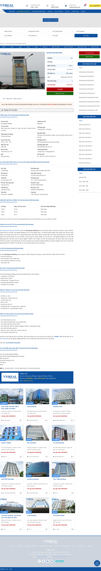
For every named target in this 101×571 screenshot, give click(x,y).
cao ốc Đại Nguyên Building (21, 368)
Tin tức (67, 11)
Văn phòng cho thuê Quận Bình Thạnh (89, 106)
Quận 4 (28, 47)
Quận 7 (37, 47)
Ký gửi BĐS (96, 5)
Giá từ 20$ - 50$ (83, 186)
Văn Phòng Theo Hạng (38, 11)
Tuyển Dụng (75, 11)
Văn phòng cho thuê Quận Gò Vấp (88, 110)
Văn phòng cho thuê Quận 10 (87, 93)
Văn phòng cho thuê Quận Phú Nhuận (89, 101)
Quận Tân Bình (56, 47)
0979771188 (54, 7)
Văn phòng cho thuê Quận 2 (86, 76)
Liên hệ (83, 11)
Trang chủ (3, 11)
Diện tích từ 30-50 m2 (85, 129)
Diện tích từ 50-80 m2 (85, 133)
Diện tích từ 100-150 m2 (85, 141)
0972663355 (29, 378)
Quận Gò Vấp (94, 47)
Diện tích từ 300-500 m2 (85, 158)
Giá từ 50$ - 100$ (83, 190)
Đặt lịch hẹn (89, 56)
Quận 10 (45, 47)
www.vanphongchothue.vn (60, 556)
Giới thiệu (12, 11)
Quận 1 (4, 47)
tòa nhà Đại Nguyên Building (34, 368)
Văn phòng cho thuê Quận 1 (86, 72)
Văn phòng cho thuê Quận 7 (86, 89)
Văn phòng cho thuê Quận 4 (86, 84)
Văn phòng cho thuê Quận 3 (86, 80)
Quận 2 (12, 47)
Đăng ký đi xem (60, 93)
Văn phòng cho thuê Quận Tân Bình (88, 97)
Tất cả (80, 67)
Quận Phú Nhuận (68, 47)
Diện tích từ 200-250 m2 (85, 150)
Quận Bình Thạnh (82, 47)
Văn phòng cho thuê (23, 11)
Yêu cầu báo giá (89, 53)
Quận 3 (20, 47)
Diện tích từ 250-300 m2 (85, 154)
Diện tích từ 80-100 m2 (85, 137)
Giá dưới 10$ (82, 177)
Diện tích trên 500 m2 (85, 163)
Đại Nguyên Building (9, 368)
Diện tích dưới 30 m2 (84, 124)
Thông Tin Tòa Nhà (10, 110)
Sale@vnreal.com (74, 7)
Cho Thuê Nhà (58, 11)
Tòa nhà (49, 11)
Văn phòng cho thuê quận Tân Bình (10, 230)
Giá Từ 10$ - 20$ (83, 181)
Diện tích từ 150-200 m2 (85, 146)
